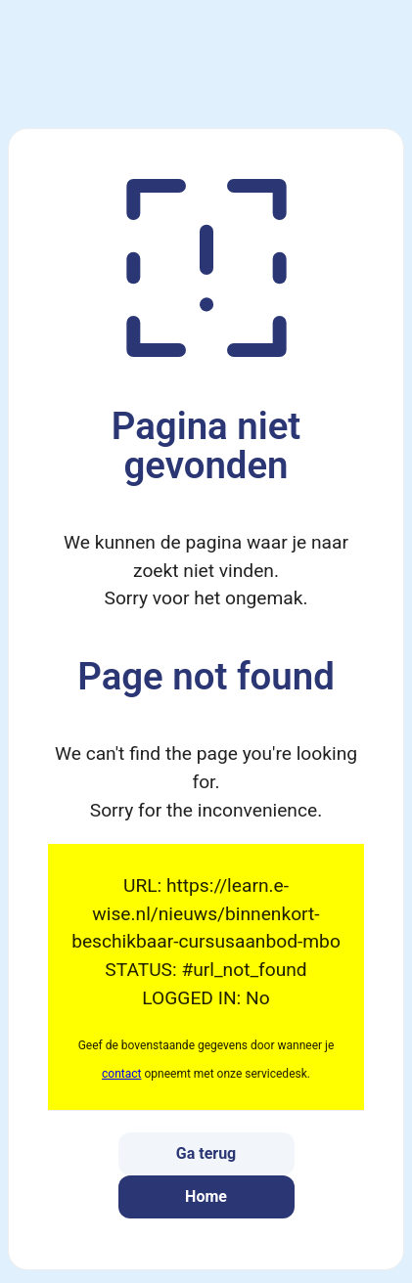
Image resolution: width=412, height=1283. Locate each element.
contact (121, 1074)
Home (206, 1196)
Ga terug (206, 1153)
